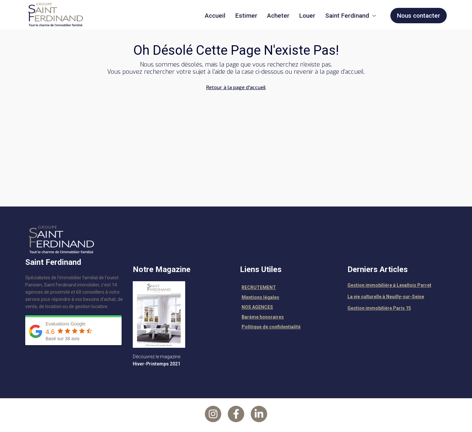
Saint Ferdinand (347, 15)
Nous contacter (418, 15)
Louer (307, 15)
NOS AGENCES (257, 307)
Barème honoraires (263, 317)
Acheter (278, 15)
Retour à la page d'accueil (236, 87)
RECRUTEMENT (259, 287)
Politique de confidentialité (271, 326)
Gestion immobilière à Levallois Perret (389, 285)
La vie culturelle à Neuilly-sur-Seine (385, 296)
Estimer (246, 15)
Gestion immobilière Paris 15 (379, 308)
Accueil (215, 15)
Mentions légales (260, 297)
